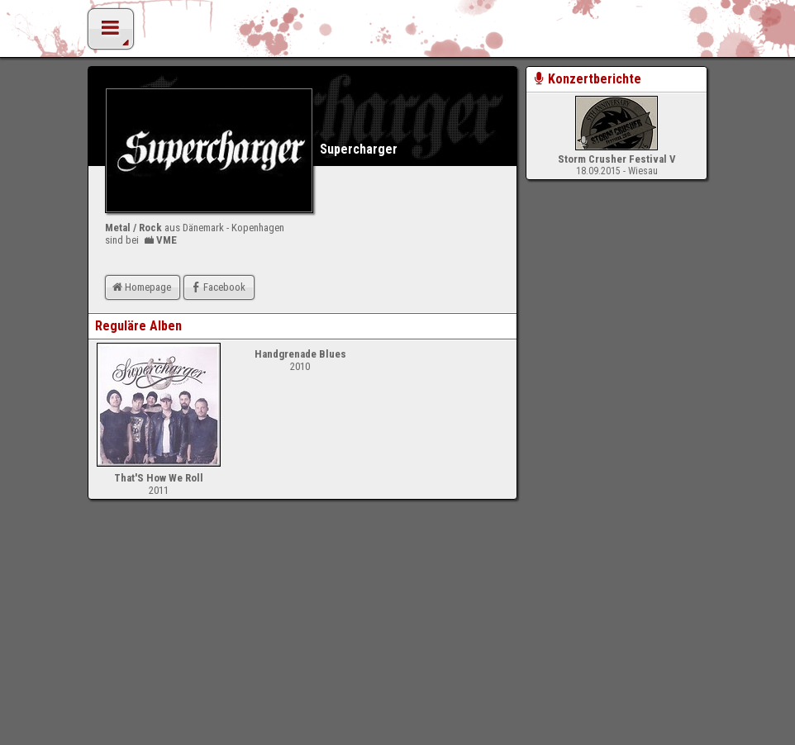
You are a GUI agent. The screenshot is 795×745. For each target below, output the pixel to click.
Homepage (140, 287)
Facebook (216, 287)
